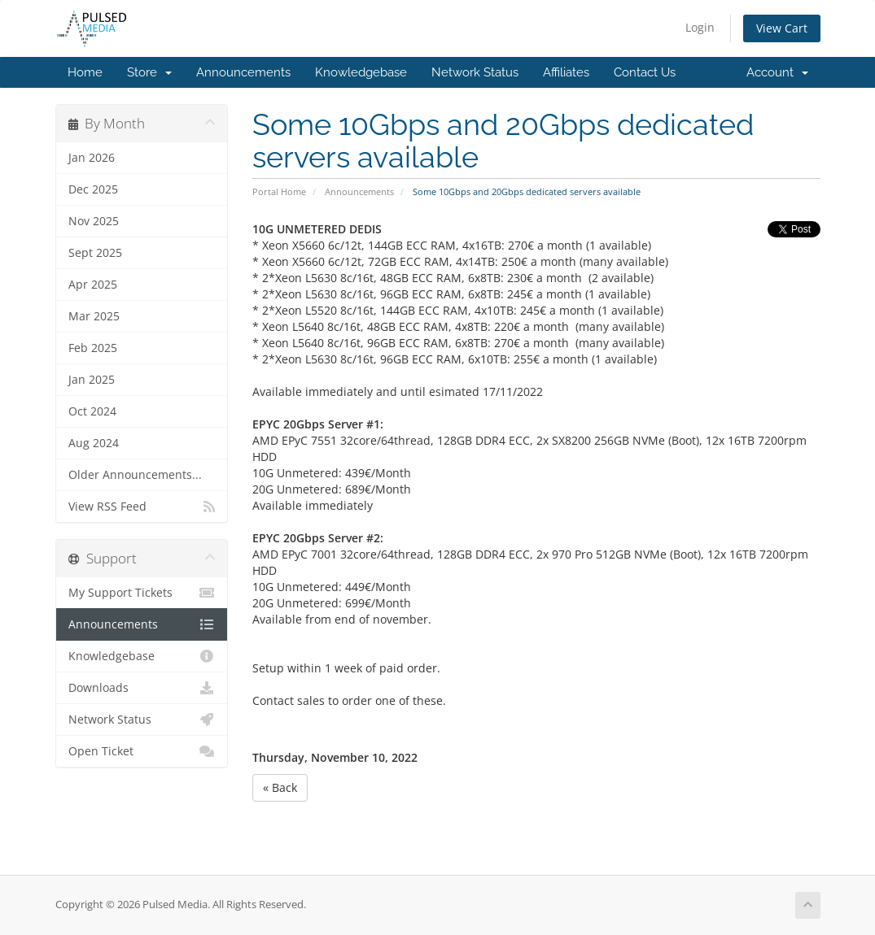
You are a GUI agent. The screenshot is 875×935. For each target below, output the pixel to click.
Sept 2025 (95, 253)
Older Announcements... (135, 475)
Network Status (474, 72)
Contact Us (645, 72)
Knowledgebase (361, 72)
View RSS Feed (142, 506)
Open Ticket (142, 751)
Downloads (142, 688)
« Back (280, 787)
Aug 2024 (93, 443)
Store (149, 72)
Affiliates (566, 72)
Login (700, 27)
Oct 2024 (92, 411)
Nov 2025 (93, 221)
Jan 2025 (91, 379)
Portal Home (279, 191)
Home (85, 72)
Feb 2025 (92, 348)
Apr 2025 (92, 284)
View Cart (781, 28)
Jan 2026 (91, 157)
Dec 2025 (93, 189)
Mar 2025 (94, 316)
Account (777, 72)
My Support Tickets (142, 592)
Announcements (243, 72)
